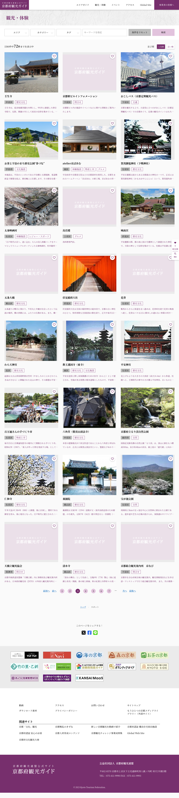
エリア (16, 32)
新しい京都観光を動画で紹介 (105, 726)
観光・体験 (100, 4)
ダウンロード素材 (28, 710)
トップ (83, 607)
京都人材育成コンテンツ (67, 733)
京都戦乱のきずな (64, 726)
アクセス (130, 4)
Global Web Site (135, 733)
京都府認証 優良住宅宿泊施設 (142, 726)
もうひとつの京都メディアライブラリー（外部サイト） (142, 712)
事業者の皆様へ (166, 4)
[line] (95, 632)
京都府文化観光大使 (29, 739)
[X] (83, 632)
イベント (115, 4)
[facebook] (89, 632)
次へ (125, 590)
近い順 (170, 46)
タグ (69, 32)
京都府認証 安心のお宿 (30, 733)
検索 (163, 32)
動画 (21, 705)
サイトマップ (133, 705)
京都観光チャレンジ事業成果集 (106, 733)
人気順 (161, 46)
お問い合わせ (98, 705)
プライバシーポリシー (66, 710)
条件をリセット (140, 32)
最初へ (46, 590)
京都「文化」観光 (28, 726)
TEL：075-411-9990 (110, 775)
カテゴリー (42, 32)
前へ (54, 590)
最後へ (132, 590)
